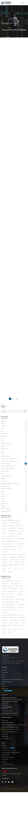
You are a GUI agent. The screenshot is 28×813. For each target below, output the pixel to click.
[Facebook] (2, 803)
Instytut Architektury (14, 456)
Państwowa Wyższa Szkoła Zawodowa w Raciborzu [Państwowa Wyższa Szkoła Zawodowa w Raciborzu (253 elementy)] (13, 554)
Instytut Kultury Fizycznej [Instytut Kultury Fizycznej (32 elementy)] (7, 538)
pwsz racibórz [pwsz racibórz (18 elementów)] (5, 559)
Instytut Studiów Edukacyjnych (14, 466)
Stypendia (14, 506)
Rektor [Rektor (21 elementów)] (10, 562)
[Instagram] (5, 803)
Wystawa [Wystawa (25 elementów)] (10, 571)
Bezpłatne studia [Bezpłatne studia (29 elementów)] (19, 525)
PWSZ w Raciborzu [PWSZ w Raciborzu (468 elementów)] (15, 559)
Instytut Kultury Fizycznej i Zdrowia (14, 461)
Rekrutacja (4, 715)
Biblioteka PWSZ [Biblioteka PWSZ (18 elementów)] (12, 528)
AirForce (14, 423)
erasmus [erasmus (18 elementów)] (21, 530)
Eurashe (14, 451)
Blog (6, 23)
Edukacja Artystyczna (14, 443)
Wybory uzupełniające (14, 509)
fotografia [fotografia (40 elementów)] (19, 533)
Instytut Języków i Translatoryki (14, 458)
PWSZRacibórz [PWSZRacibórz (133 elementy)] (22, 556)
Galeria (14, 453)
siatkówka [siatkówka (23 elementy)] (17, 562)
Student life (14, 501)
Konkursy (14, 478)
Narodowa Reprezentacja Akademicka (14, 483)
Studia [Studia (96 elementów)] (9, 568)
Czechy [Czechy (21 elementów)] (3, 530)
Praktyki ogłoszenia (14, 486)
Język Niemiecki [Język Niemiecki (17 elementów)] (5, 549)
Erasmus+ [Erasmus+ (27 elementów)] (4, 533)
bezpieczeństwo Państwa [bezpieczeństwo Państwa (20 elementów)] (7, 525)
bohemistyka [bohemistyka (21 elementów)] (21, 528)
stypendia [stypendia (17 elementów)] (16, 568)
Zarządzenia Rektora (14, 511)
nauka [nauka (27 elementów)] (20, 549)
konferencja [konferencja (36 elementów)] (14, 549)
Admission (14, 421)
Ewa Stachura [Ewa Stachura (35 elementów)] (11, 533)
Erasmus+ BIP (14, 448)
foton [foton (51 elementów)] (3, 536)
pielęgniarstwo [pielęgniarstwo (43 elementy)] (13, 556)
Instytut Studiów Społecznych (14, 468)
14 (16, 398)
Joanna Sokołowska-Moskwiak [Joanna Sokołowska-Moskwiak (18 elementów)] (8, 546)
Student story (14, 503)
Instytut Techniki (14, 471)
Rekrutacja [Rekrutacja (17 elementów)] (4, 562)
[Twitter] (8, 803)
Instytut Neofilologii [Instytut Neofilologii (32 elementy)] (20, 538)
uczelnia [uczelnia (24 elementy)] (3, 571)
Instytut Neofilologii (14, 463)
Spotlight (14, 496)
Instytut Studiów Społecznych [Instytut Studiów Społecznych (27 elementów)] (8, 543)
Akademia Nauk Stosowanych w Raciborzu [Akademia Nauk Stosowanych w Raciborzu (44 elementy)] (11, 520)
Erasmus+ (14, 446)
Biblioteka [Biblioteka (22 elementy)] (4, 528)
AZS (14, 431)
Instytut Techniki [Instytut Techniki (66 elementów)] (21, 543)
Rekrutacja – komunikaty (14, 488)
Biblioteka (14, 436)
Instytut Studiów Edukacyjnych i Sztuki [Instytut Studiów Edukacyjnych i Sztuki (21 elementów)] (10, 541)
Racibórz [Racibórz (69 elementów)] (23, 559)
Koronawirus (14, 481)
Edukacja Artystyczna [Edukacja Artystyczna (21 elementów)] (12, 530)
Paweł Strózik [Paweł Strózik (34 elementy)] (5, 551)
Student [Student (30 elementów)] (3, 568)
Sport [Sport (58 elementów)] (23, 562)
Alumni (14, 428)
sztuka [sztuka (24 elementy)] (21, 568)
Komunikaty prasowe (14, 476)
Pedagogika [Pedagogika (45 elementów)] (4, 556)
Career (14, 441)
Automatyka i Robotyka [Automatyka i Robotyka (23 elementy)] (15, 522)
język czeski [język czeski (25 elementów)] (20, 546)
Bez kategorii (14, 433)
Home (2, 23)
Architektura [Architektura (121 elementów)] (4, 522)
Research (14, 491)
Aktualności (14, 426)
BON (14, 438)
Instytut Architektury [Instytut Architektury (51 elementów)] (11, 536)
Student (14, 498)
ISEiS (14, 473)
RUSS (14, 493)
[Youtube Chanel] (12, 803)
